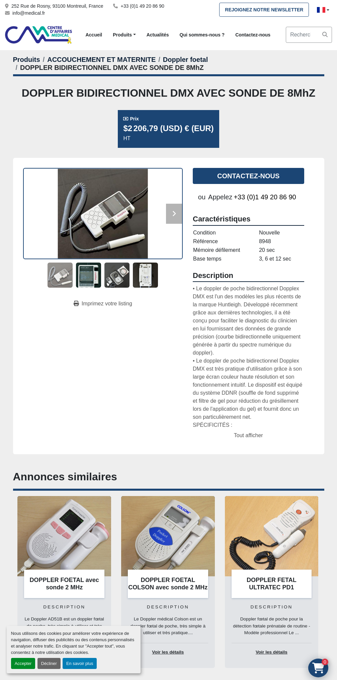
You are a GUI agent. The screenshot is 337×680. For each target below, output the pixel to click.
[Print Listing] (103, 303)
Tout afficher (248, 435)
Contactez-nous (252, 34)
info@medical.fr (28, 13)
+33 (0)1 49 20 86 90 (142, 6)
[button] (124, 35)
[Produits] (26, 59)
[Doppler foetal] (185, 59)
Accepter (23, 663)
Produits (122, 34)
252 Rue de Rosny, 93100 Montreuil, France (57, 6)
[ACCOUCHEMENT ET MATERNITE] (101, 59)
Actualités (158, 34)
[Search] (309, 35)
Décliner (49, 663)
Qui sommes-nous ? (202, 34)
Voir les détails (168, 652)
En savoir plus (79, 663)
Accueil (93, 34)
